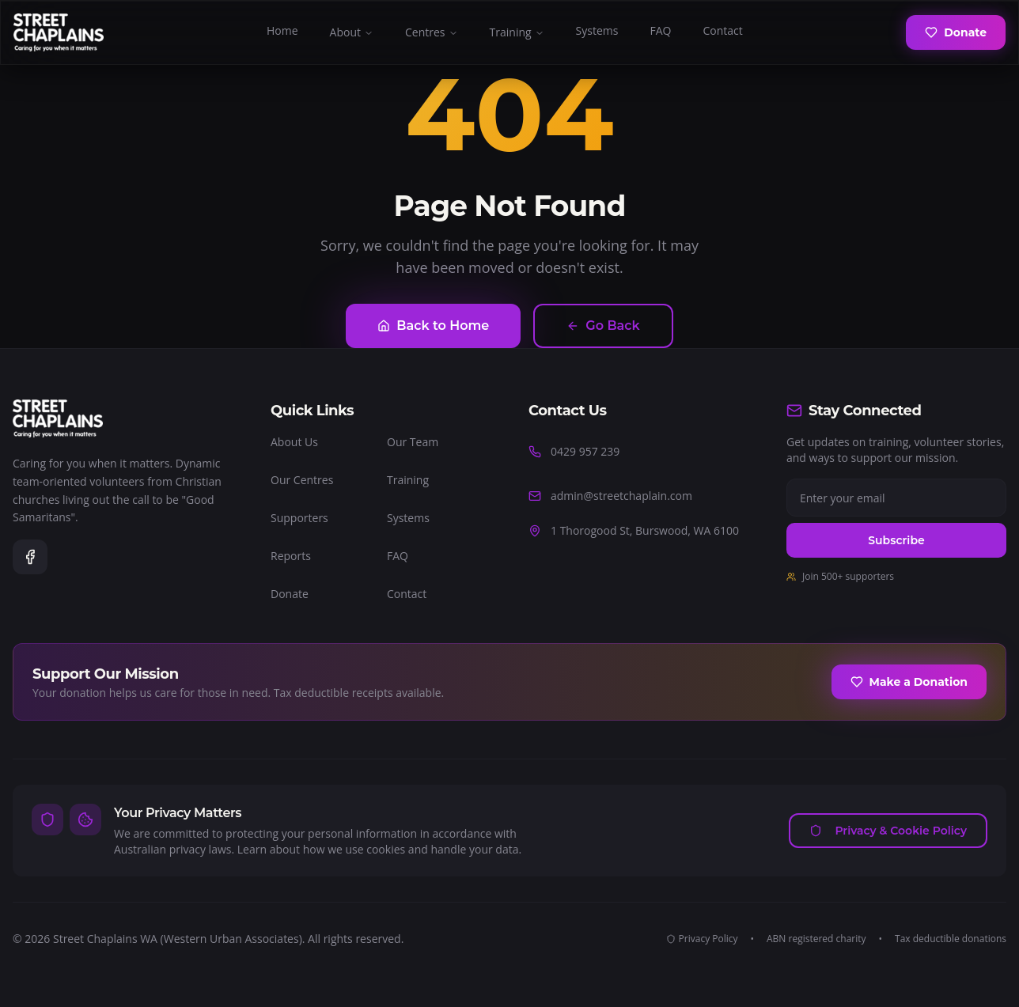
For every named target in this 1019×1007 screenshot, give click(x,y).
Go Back (602, 325)
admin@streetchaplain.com (610, 495)
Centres (431, 32)
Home (282, 30)
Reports (291, 555)
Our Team (412, 441)
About (351, 32)
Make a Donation (909, 682)
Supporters (299, 517)
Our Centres (302, 479)
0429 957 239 (573, 451)
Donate (956, 32)
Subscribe (896, 540)
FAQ (660, 30)
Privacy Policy (702, 938)
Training (517, 32)
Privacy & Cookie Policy (888, 830)
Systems (597, 30)
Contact (722, 30)
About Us (294, 441)
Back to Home (433, 325)
